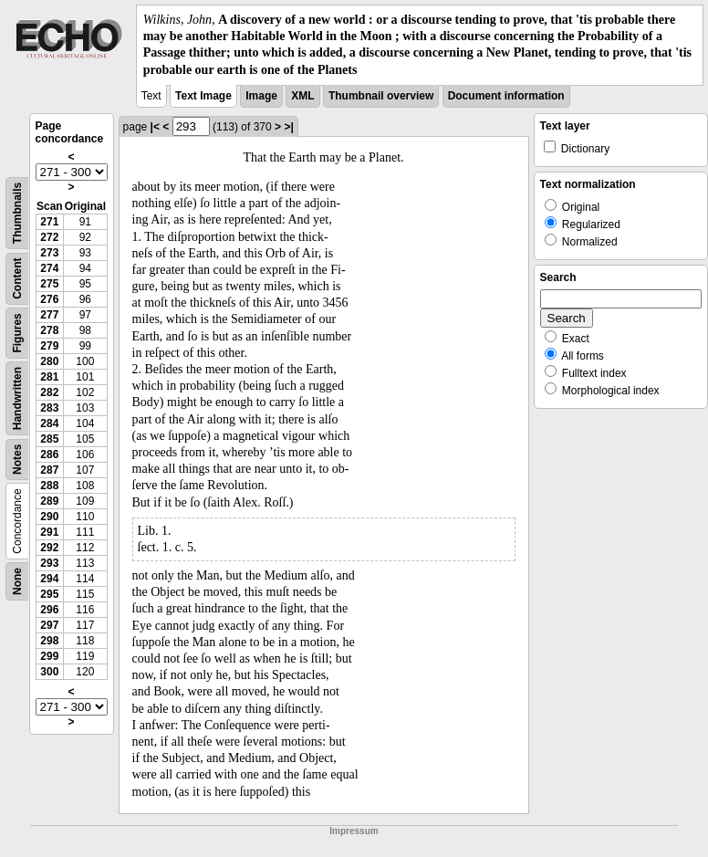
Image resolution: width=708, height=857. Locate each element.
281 (49, 377)
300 (49, 671)
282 (49, 392)
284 (49, 423)
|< (155, 126)
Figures (17, 332)
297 (49, 625)
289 (49, 501)
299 (49, 656)
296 (49, 609)
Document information (506, 95)
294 (49, 578)
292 (49, 547)
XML (302, 95)
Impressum (353, 831)
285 (49, 439)
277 (49, 314)
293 (49, 563)
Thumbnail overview (380, 95)
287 (49, 470)
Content (17, 277)
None (17, 581)
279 (49, 346)
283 (49, 408)
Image (261, 95)
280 (49, 361)
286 (49, 454)
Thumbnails (17, 213)
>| (288, 126)
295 (49, 594)
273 (49, 252)
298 (49, 640)
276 (49, 299)
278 (49, 330)
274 (49, 268)
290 (49, 516)
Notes (17, 459)
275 (49, 283)
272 (49, 237)
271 (49, 221)
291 (49, 532)
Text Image (203, 95)
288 (49, 485)
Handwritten (17, 398)
